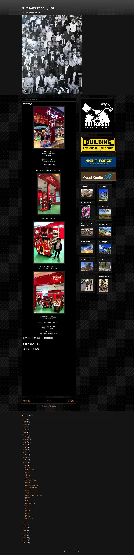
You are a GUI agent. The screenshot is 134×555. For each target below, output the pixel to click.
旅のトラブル (29, 505)
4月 (26, 457)
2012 (25, 538)
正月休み (27, 516)
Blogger (78, 551)
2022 (25, 427)
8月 (26, 447)
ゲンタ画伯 (28, 467)
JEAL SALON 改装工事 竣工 (33, 495)
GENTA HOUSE (29, 470)
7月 (26, 449)
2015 (25, 530)
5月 (26, 455)
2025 (25, 419)
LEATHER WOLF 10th (31, 488)
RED (26, 500)
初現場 (27, 513)
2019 (25, 434)
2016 (25, 527)
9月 (26, 444)
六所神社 (27, 475)
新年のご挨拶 (29, 518)
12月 (26, 437)
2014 (25, 532)
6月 (26, 452)
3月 (26, 460)
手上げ (27, 490)
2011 (25, 540)
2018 (25, 522)
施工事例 (27, 498)
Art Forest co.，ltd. (38, 8)
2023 (25, 424)
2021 (25, 429)
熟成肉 (27, 472)
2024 (25, 422)
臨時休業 (27, 511)
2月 (26, 462)
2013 (25, 535)
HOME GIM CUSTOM (31, 485)
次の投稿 (26, 401)
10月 (26, 442)
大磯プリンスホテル (31, 480)
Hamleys (27, 482)
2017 (25, 525)
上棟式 (27, 493)
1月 (26, 465)
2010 (25, 543)
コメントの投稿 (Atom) (50, 406)
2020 (25, 432)
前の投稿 (71, 401)
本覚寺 (27, 477)
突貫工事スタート (30, 503)
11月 (26, 439)
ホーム (48, 401)
